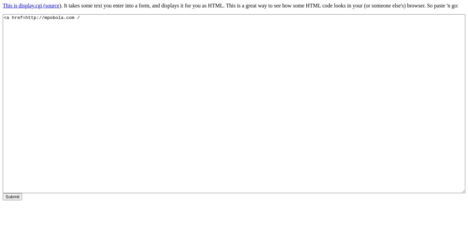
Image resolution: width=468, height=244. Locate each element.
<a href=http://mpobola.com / (234, 103)
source (52, 5)
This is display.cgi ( (24, 5)
